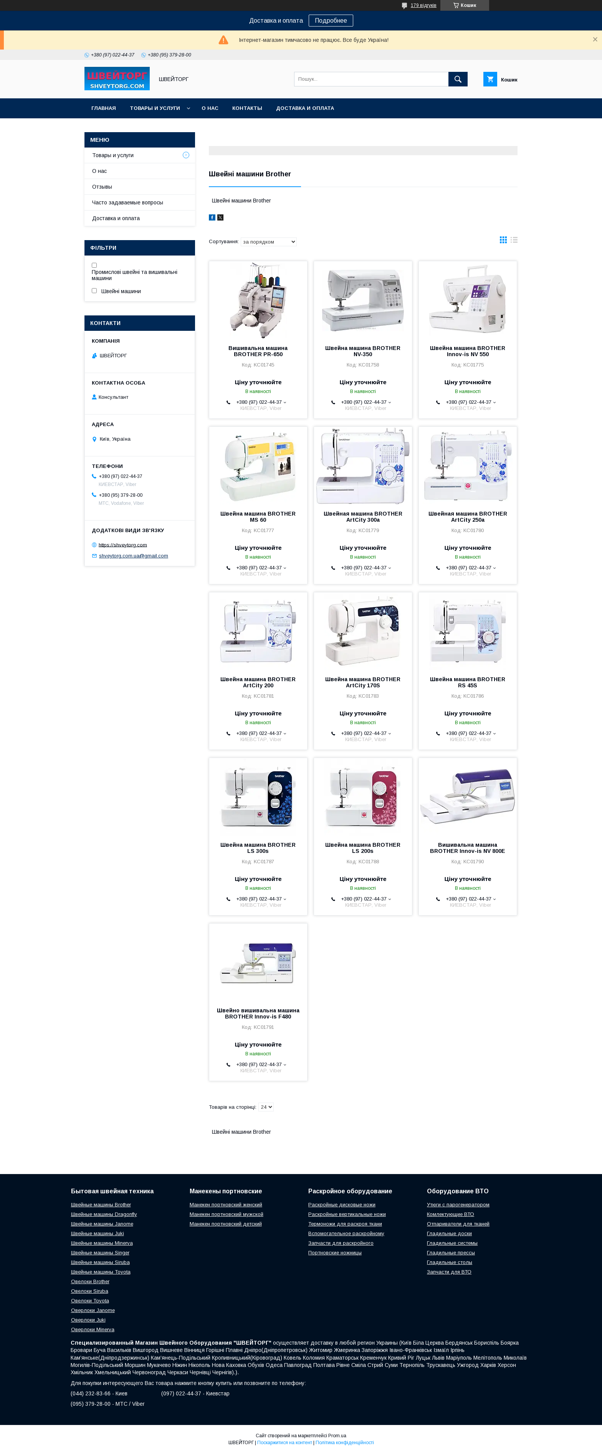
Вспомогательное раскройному (346, 1233)
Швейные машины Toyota (101, 1272)
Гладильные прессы (451, 1253)
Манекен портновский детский (226, 1224)
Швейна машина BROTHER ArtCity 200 (258, 682)
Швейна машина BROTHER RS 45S (467, 682)
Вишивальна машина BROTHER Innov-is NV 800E (467, 848)
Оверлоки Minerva (92, 1329)
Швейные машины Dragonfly (104, 1214)
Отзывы (102, 187)
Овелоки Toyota (90, 1301)
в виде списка (514, 241)
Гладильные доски (449, 1233)
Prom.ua (337, 1435)
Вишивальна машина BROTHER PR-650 (258, 351)
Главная (103, 108)
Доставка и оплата (305, 108)
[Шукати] (458, 79)
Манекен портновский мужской (226, 1214)
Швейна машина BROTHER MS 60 (258, 517)
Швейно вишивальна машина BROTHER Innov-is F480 (258, 1013)
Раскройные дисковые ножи (341, 1205)
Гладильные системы (452, 1243)
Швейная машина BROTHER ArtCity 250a (467, 517)
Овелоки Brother (90, 1281)
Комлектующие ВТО (450, 1214)
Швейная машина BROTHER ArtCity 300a (363, 517)
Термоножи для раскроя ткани (345, 1224)
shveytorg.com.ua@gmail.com (133, 556)
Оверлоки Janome (93, 1310)
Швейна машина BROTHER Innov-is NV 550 (467, 351)
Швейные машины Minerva (102, 1243)
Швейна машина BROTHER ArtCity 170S (362, 682)
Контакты (247, 108)
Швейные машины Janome (102, 1224)
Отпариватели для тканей (458, 1224)
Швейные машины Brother (101, 1205)
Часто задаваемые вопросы (127, 202)
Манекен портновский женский (226, 1205)
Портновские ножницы (335, 1253)
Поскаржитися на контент (284, 1442)
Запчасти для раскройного (341, 1243)
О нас (210, 108)
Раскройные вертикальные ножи (347, 1214)
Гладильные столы (449, 1262)
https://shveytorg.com (123, 544)
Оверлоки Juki (88, 1320)
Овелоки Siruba (89, 1291)
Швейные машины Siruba (100, 1262)
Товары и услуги (155, 108)
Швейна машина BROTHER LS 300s (258, 848)
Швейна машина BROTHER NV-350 (362, 351)
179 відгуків (424, 5)
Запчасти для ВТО (449, 1272)
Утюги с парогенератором (458, 1205)
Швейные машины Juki (97, 1233)
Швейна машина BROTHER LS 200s (362, 848)
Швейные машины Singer (100, 1253)
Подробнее (331, 20)
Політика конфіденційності (345, 1442)
